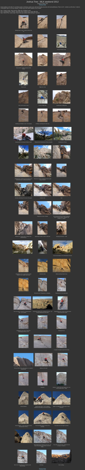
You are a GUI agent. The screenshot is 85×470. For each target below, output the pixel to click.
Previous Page (42, 4)
